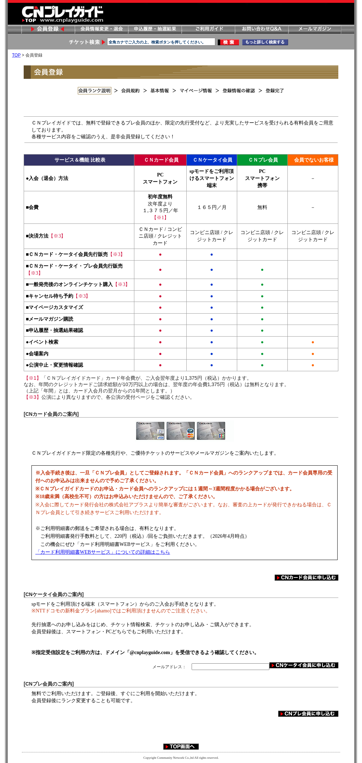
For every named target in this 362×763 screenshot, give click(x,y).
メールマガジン (314, 29)
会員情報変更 (101, 29)
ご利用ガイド (207, 29)
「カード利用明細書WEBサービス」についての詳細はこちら (102, 552)
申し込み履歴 (154, 29)
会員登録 (47, 29)
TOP (16, 55)
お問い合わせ (261, 29)
